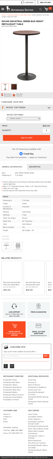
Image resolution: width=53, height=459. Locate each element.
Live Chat (27, 2)
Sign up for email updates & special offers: (20, 351)
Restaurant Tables (12, 15)
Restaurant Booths (10, 392)
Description (34, 167)
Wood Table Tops (25, 15)
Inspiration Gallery (35, 417)
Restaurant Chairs (10, 380)
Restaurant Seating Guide (38, 426)
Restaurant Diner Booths (12, 397)
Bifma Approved (34, 440)
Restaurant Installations (37, 387)
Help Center (33, 414)
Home (3, 15)
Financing (32, 380)
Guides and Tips (34, 390)
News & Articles (34, 385)
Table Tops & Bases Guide (38, 429)
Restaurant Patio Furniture (13, 395)
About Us (6, 414)
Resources (32, 382)
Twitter (12, 366)
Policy (5, 421)
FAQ (5, 419)
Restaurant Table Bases (12, 387)
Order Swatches (34, 419)
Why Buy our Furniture (37, 443)
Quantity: (6, 130)
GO (45, 356)
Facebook (5, 366)
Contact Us (7, 417)
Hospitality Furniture (11, 399)
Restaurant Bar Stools (11, 382)
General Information (12, 167)
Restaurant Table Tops (12, 390)
